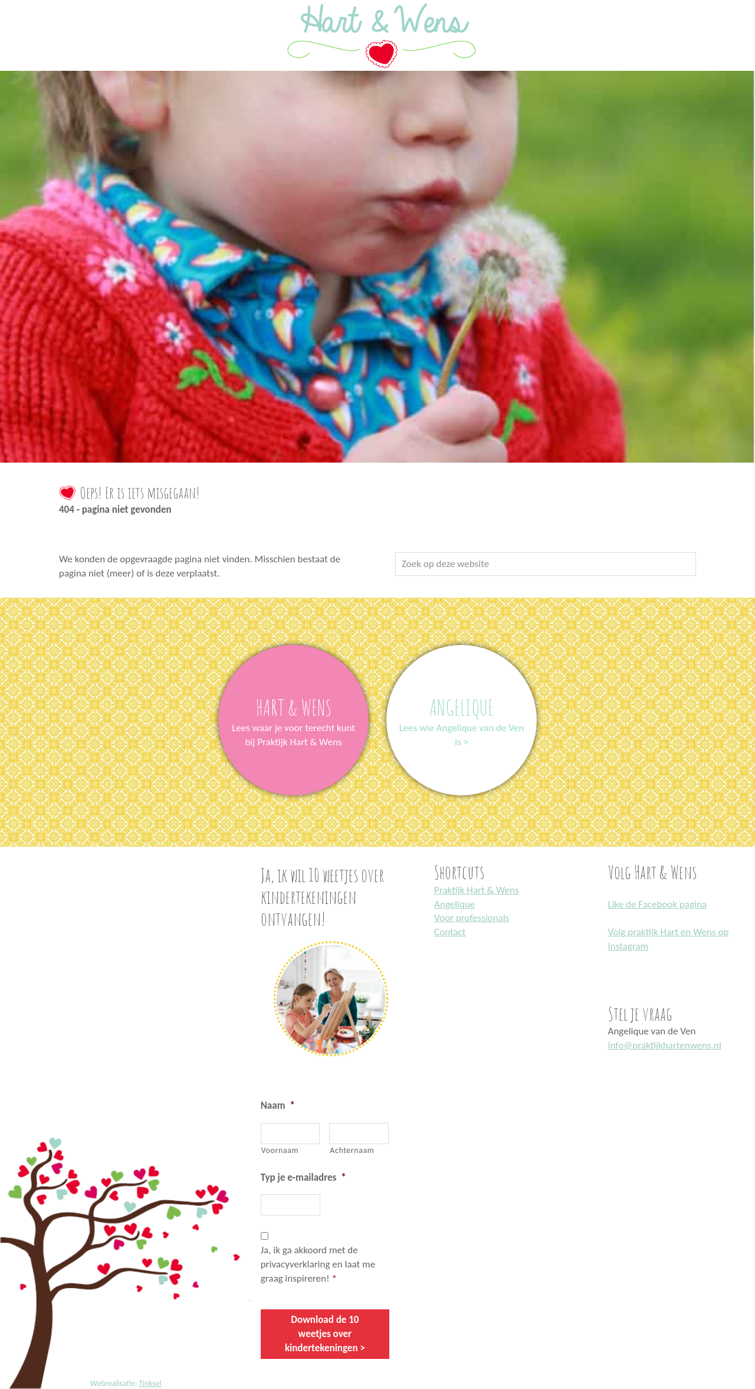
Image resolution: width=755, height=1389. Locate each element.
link (293, 652)
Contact (449, 932)
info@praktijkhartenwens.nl (664, 1045)
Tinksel (150, 1383)
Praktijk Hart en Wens (13, 2)
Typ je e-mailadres (303, 1177)
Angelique (454, 904)
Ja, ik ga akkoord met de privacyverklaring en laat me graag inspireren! (318, 1264)
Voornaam (280, 1150)
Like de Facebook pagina (657, 904)
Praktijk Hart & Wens (476, 890)
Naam (278, 1105)
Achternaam (352, 1150)
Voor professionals (471, 918)
